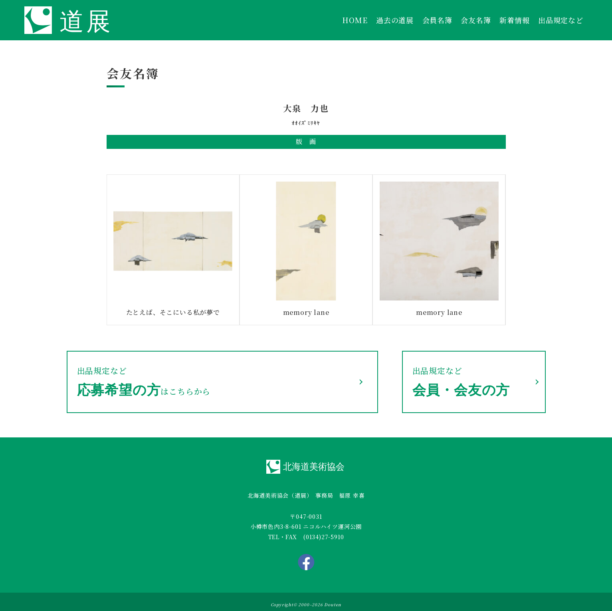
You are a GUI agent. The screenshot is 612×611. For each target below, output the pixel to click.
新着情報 (514, 20)
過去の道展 (395, 20)
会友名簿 (476, 20)
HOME (354, 20)
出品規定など (560, 20)
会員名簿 (437, 20)
